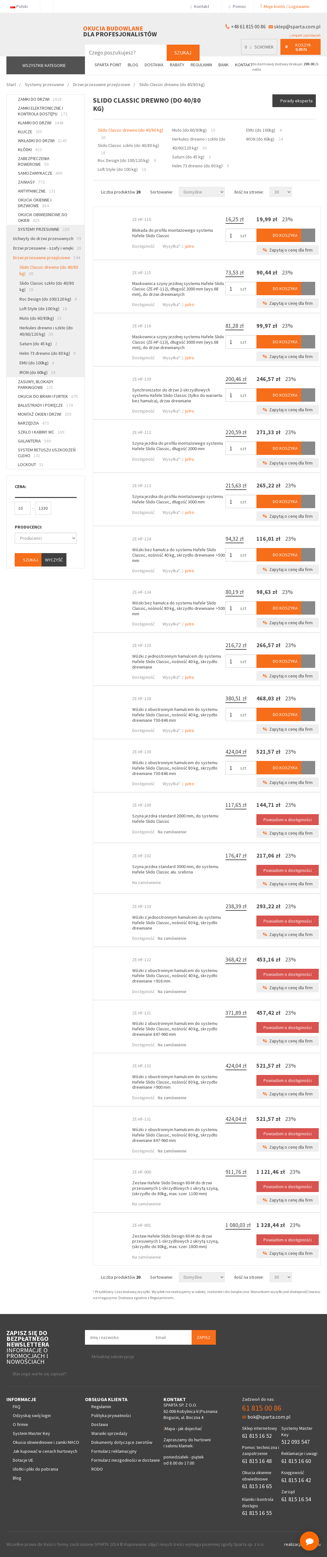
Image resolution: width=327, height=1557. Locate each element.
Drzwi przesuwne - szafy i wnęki (47, 248)
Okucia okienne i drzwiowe (34, 202)
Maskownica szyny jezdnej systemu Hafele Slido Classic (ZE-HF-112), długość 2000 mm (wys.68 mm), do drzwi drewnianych (178, 289)
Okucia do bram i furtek (48, 396)
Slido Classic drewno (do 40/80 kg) (48, 270)
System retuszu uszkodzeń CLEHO (47, 452)
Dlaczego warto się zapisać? (39, 1374)
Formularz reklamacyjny (114, 1451)
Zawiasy (31, 182)
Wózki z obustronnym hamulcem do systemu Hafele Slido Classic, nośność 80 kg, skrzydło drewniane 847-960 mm (174, 1135)
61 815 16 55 (257, 1513)
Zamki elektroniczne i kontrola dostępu (42, 111)
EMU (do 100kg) (36, 363)
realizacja (293, 1544)
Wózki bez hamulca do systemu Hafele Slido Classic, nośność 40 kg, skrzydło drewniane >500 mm (178, 555)
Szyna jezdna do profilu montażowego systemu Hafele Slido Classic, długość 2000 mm (177, 445)
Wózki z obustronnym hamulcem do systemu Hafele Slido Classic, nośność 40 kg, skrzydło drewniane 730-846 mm (174, 714)
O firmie (20, 1424)
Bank (223, 65)
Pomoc (237, 6)
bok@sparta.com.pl (266, 1417)
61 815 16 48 (257, 1461)
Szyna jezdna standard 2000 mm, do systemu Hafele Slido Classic (175, 818)
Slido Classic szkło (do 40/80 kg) (46, 286)
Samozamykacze (40, 173)
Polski (21, 6)
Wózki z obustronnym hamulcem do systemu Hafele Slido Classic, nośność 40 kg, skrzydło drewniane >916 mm (174, 976)
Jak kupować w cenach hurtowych (45, 1451)
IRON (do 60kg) (37, 372)
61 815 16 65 (257, 1486)
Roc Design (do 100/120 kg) (48, 299)
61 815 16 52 (257, 1435)
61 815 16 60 (296, 1461)
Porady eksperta (296, 101)
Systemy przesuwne (43, 229)
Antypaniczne (37, 191)
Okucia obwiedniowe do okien (42, 217)
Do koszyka (279, 235)
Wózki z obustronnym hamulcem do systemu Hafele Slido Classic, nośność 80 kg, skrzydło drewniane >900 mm (174, 1082)
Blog (133, 65)
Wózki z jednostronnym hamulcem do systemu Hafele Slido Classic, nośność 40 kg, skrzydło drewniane (176, 661)
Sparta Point (108, 65)
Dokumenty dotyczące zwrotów (121, 1442)
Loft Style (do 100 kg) (43, 308)
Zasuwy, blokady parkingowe (35, 384)
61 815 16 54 (296, 1499)
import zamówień (305, 35)
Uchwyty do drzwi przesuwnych (47, 238)
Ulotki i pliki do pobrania (35, 1469)
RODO (97, 1469)
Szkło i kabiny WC (41, 432)
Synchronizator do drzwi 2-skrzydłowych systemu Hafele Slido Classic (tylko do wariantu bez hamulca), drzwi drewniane (177, 395)
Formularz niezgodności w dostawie (125, 1460)
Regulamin (201, 65)
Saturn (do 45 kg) (38, 344)
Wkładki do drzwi (42, 140)
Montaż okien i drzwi (44, 414)
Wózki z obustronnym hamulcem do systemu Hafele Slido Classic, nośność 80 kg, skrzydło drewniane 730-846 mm (174, 768)
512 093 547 (295, 1441)
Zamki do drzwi (40, 99)
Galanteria (34, 441)
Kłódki (30, 149)
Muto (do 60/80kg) (40, 318)
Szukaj (183, 52)
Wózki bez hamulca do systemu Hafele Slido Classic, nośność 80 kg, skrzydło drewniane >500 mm (178, 608)
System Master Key (31, 1433)
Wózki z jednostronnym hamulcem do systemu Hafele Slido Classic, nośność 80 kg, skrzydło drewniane (176, 922)
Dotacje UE (23, 1460)
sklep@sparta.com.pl (297, 26)
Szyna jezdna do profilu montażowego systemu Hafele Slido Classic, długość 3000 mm (177, 499)
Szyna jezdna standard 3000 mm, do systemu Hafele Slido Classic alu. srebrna (175, 869)
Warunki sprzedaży (109, 1433)
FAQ (16, 1406)
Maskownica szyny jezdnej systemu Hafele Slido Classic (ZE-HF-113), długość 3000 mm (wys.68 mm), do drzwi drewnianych (178, 342)
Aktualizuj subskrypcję (112, 1356)
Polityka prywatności (111, 1415)
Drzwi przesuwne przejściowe (46, 257)
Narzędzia (33, 423)
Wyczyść (54, 560)
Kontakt (202, 6)
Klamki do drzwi (41, 123)
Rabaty (177, 65)
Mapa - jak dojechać (183, 1428)
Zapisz (203, 1337)
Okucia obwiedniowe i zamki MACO (46, 1442)
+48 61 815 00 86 (248, 26)
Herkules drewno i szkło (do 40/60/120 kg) (46, 331)
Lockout (31, 464)
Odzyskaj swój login (32, 1415)
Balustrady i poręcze (45, 405)
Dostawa (154, 65)
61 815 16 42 (296, 1480)
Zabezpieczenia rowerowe (33, 161)
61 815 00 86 (261, 1408)
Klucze (30, 132)
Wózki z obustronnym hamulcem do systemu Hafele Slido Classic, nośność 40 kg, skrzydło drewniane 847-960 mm (174, 1028)
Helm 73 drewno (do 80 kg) (47, 353)
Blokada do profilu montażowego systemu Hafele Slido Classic (172, 232)
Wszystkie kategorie (44, 65)
